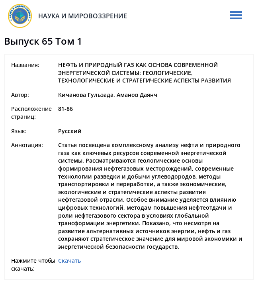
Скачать (69, 260)
